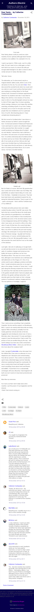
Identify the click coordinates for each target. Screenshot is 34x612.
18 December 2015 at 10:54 (17, 503)
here (25, 85)
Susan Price (12, 421)
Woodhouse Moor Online (8, 345)
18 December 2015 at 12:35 (17, 515)
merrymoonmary (20, 605)
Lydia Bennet (12, 446)
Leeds (27, 407)
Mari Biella (12, 508)
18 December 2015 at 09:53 (17, 441)
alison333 (11, 544)
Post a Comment (8, 585)
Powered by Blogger (17, 601)
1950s (4, 407)
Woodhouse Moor (7, 414)
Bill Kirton (11, 520)
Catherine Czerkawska (15, 486)
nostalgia (11, 411)
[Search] (31, 3)
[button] (31, 12)
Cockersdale (14, 351)
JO (9, 432)
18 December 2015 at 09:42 (17, 427)
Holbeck (20, 407)
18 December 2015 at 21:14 (17, 581)
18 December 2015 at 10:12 (17, 481)
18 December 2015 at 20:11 (17, 559)
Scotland (18, 411)
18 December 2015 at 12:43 (17, 538)
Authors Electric (17, 3)
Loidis (4, 411)
